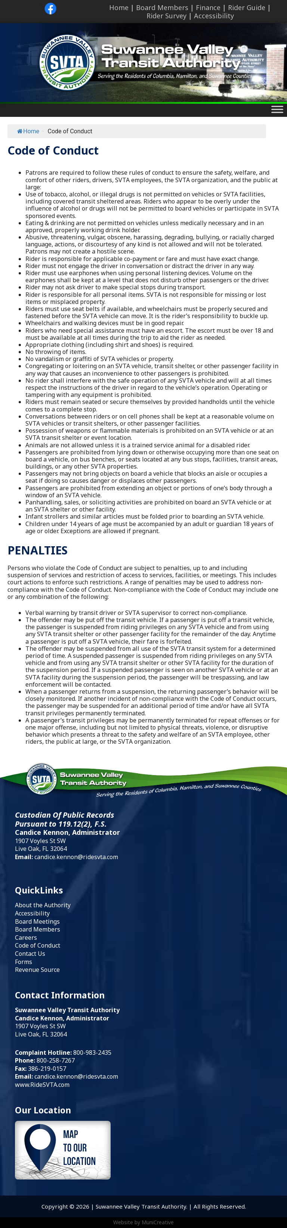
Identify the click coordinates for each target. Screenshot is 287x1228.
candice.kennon (56, 1076)
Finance (208, 7)
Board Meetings (37, 921)
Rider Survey (166, 15)
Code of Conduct (37, 945)
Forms (23, 962)
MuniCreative (158, 1222)
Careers (26, 937)
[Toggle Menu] (277, 109)
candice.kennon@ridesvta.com (76, 857)
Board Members (162, 7)
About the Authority (43, 905)
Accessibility (214, 15)
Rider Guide (246, 7)
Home (119, 7)
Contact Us (30, 953)
